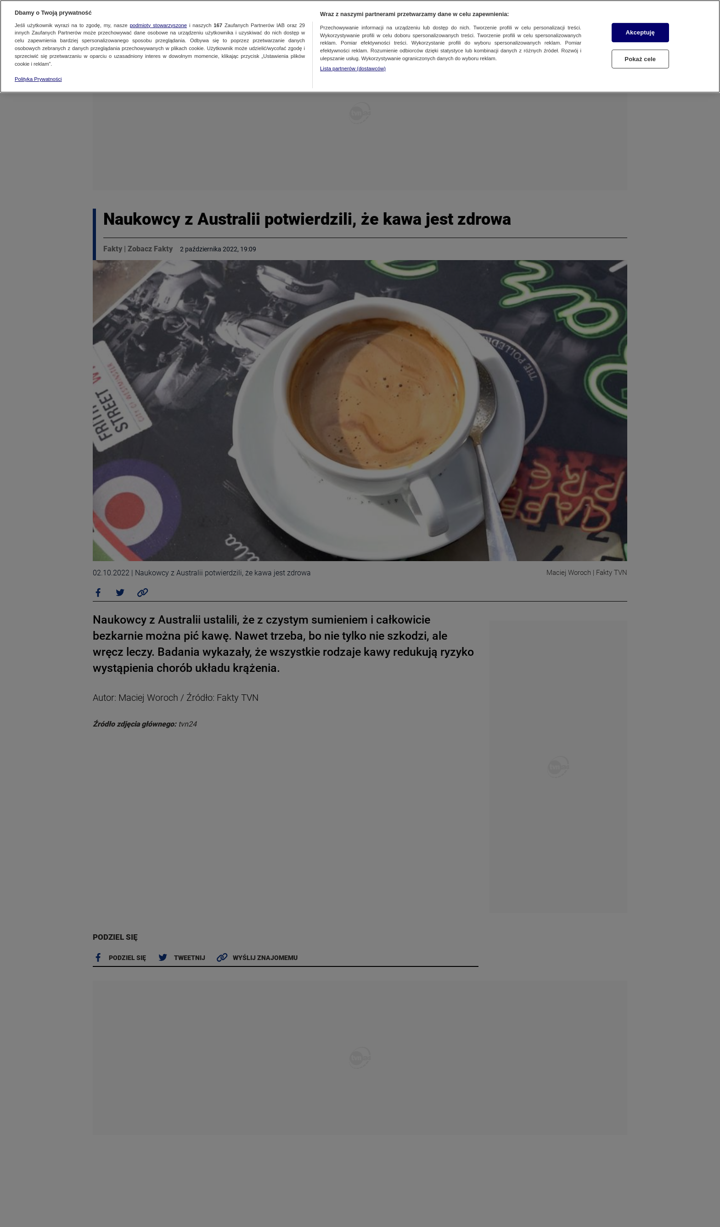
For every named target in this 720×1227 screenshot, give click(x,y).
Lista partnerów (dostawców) (353, 68)
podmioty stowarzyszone (158, 25)
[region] (360, 46)
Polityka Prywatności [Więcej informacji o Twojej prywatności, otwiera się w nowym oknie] (38, 79)
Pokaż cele (640, 59)
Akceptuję (640, 32)
